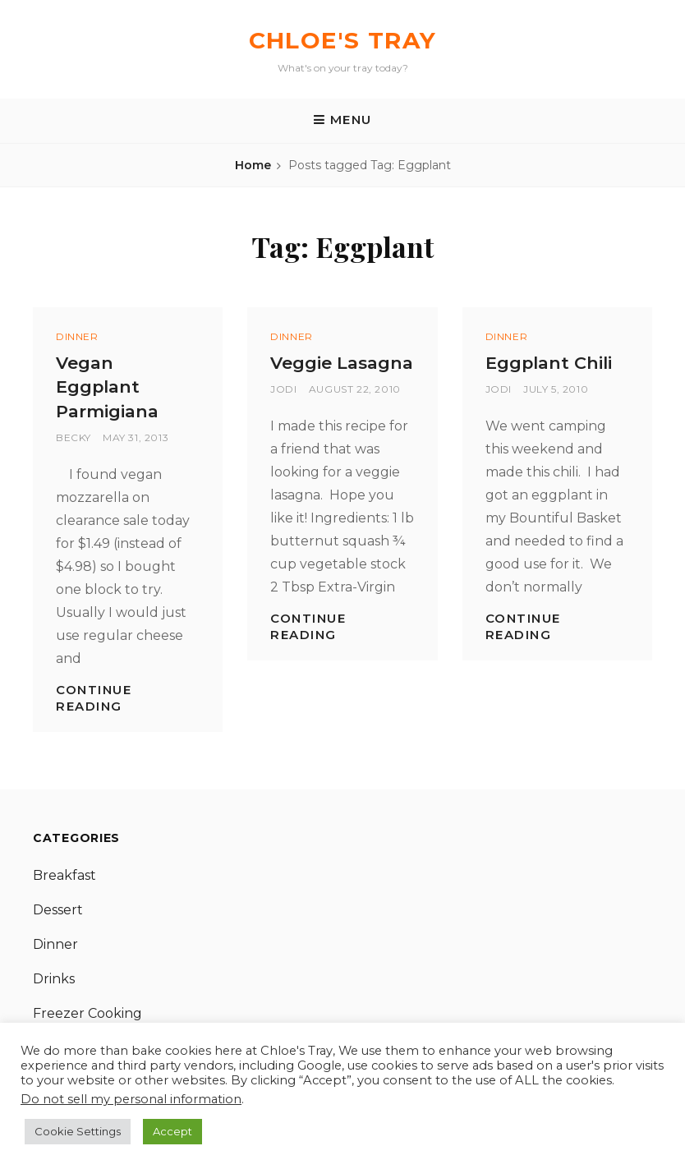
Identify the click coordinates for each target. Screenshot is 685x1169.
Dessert (58, 910)
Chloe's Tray (343, 40)
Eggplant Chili (549, 362)
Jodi (283, 389)
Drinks (54, 979)
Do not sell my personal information (131, 1099)
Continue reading (93, 698)
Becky (73, 437)
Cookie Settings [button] (77, 1131)
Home (253, 165)
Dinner (77, 336)
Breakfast (64, 875)
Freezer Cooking (87, 1013)
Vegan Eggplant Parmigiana (107, 386)
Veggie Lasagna (341, 362)
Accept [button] (172, 1131)
